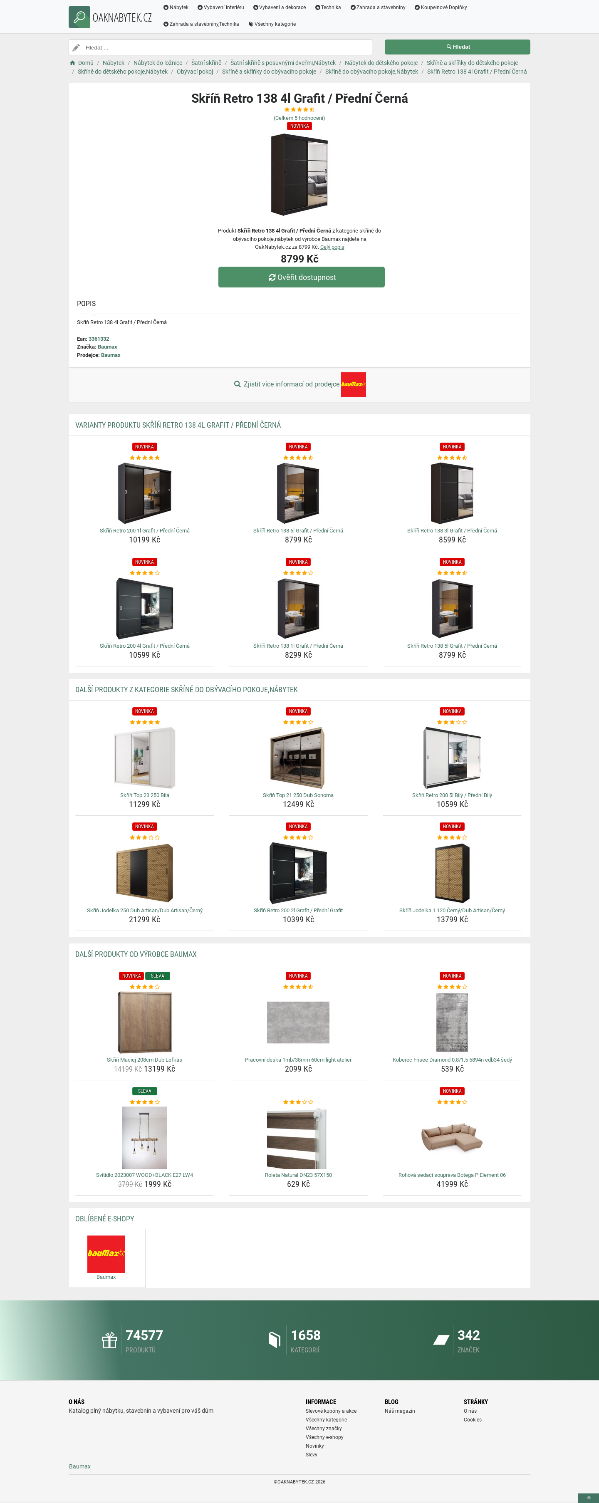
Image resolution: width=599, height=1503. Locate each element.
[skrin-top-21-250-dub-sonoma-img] (298, 758)
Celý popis (332, 247)
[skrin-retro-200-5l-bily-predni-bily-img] (452, 758)
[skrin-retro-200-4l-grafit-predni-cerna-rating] (145, 573)
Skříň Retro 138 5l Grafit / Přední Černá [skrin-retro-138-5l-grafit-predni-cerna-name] (452, 646)
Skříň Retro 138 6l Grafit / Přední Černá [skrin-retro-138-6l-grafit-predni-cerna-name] (298, 530)
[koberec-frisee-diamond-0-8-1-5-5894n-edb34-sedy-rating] (452, 987)
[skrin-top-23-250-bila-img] (145, 758)
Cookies (473, 1420)
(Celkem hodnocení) (299, 118)
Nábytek (175, 7)
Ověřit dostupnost (301, 277)
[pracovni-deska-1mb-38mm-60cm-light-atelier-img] (298, 1022)
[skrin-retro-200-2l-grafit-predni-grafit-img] (298, 873)
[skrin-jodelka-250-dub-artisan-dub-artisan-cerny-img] (145, 873)
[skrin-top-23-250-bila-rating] (145, 722)
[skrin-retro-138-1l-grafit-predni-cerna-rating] (298, 573)
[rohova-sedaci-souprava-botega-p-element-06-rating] (452, 1102)
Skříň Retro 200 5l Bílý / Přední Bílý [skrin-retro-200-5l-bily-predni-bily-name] (452, 795)
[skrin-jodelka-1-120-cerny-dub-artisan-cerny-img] (452, 873)
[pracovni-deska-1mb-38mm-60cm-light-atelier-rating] (298, 987)
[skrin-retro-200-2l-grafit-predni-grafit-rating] (298, 838)
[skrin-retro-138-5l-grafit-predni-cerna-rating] (452, 573)
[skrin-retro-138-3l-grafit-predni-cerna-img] (452, 493)
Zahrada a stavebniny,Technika (201, 24)
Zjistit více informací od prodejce (299, 384)
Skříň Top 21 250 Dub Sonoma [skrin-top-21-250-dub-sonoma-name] (298, 795)
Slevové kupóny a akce (331, 1411)
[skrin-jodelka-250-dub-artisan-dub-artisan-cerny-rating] (145, 838)
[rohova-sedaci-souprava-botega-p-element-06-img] (452, 1138)
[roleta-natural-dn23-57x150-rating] (298, 1102)
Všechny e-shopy (325, 1437)
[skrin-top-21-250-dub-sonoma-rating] (298, 722)
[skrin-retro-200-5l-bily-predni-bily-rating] (452, 722)
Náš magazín (400, 1411)
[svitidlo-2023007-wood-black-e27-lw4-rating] (145, 1102)
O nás (470, 1411)
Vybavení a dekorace (279, 7)
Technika (327, 7)
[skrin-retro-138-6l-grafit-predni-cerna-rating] (298, 458)
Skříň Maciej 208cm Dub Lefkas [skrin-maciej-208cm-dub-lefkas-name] (144, 1060)
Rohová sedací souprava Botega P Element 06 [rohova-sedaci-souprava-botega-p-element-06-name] (452, 1175)
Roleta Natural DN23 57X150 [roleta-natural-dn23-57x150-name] (298, 1175)
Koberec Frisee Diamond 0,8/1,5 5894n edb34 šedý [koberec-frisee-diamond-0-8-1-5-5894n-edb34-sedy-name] (452, 1060)
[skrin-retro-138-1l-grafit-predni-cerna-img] (298, 608)
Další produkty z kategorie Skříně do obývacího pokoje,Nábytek (186, 689)
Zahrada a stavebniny (377, 7)
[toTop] (588, 1498)
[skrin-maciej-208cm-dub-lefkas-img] (145, 1022)
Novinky (315, 1446)
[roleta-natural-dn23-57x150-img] (298, 1138)
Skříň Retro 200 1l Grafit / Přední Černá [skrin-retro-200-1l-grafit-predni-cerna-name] (145, 530)
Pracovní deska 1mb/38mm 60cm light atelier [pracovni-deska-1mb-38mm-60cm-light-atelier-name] (298, 1060)
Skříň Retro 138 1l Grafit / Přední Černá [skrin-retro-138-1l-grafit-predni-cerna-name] (298, 646)
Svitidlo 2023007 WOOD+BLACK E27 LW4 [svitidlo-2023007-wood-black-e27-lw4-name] (144, 1175)
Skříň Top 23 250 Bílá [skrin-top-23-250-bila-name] (144, 795)
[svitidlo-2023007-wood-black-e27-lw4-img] (145, 1138)
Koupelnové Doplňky (440, 7)
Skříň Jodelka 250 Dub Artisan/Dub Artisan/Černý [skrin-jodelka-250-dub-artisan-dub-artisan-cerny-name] (145, 910)
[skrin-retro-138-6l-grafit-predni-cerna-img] (298, 493)
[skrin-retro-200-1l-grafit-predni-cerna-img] (145, 493)
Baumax (107, 347)
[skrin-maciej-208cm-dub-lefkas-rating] (145, 987)
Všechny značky (324, 1428)
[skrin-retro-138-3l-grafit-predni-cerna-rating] (452, 458)
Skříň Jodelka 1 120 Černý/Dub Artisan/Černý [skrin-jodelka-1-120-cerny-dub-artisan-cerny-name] (452, 910)
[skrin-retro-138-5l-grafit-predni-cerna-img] (452, 608)
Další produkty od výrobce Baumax (136, 954)
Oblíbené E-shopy (104, 1218)
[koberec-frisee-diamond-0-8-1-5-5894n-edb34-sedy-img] (452, 1022)
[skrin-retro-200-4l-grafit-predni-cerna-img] (145, 608)
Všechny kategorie (272, 24)
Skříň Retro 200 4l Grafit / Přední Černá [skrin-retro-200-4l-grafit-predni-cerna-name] (145, 646)
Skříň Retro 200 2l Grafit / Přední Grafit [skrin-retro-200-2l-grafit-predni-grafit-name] (298, 910)
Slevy (311, 1455)
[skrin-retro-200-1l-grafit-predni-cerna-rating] (145, 458)
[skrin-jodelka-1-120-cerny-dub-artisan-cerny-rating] (452, 838)
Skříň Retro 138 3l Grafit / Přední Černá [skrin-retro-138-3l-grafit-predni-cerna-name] (452, 530)
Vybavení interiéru (220, 7)
